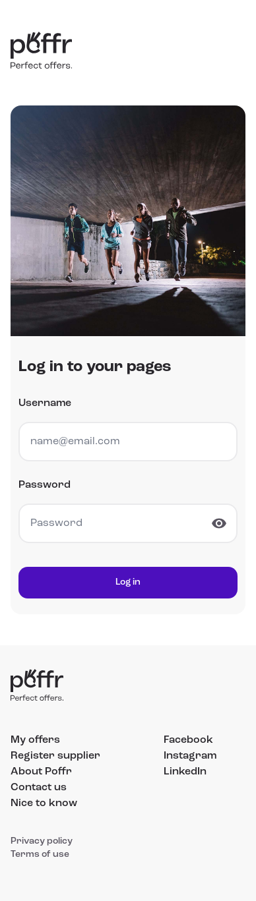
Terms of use (40, 854)
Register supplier (55, 756)
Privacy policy (42, 841)
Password (44, 485)
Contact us (39, 787)
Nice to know (44, 803)
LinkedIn (185, 772)
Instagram (190, 756)
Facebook (188, 740)
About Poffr (41, 772)
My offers (35, 740)
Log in (128, 582)
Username (44, 403)
